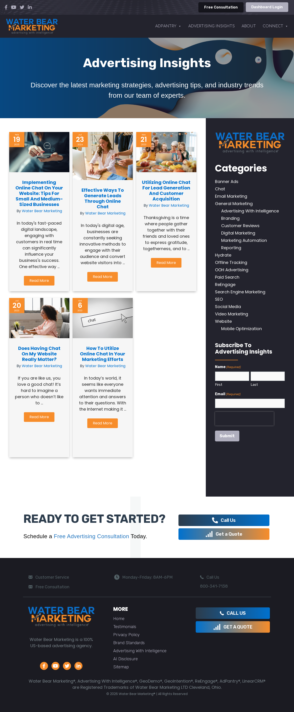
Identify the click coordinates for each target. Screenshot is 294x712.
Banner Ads (226, 181)
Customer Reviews (240, 226)
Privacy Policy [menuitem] (126, 634)
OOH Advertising (231, 270)
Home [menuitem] (118, 618)
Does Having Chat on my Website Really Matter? (39, 354)
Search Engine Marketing (240, 292)
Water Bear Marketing (42, 211)
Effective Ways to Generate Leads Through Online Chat (103, 198)
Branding (230, 218)
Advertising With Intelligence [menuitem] (140, 650)
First (218, 385)
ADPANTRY (168, 26)
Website (223, 321)
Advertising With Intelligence (250, 211)
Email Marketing (231, 196)
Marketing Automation (244, 240)
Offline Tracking (231, 262)
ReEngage (225, 284)
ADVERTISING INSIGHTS (211, 26)
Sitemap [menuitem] (121, 666)
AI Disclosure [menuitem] (125, 658)
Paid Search (227, 277)
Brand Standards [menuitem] (129, 642)
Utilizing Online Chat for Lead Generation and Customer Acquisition (166, 190)
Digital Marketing (238, 233)
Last (254, 385)
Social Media (228, 306)
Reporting (231, 248)
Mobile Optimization (241, 329)
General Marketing (234, 203)
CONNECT (275, 26)
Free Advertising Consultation (91, 536)
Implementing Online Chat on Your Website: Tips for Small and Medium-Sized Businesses (39, 193)
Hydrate (223, 255)
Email (227, 394)
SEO (219, 299)
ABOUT (249, 26)
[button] (39, 281)
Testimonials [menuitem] (124, 626)
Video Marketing (231, 314)
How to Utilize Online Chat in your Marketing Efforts (102, 354)
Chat (220, 189)
